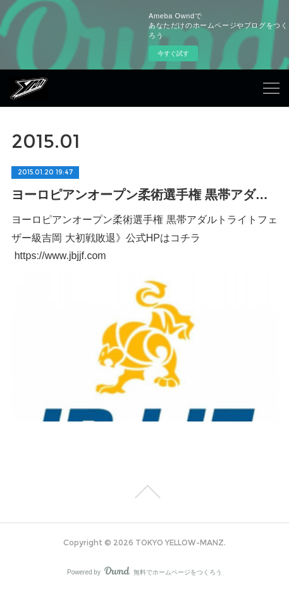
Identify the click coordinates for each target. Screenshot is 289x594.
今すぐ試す (173, 53)
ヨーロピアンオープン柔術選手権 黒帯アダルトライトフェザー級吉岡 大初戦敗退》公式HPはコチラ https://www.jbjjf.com (144, 238)
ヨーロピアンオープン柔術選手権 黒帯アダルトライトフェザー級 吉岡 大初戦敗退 (144, 195)
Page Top (144, 492)
